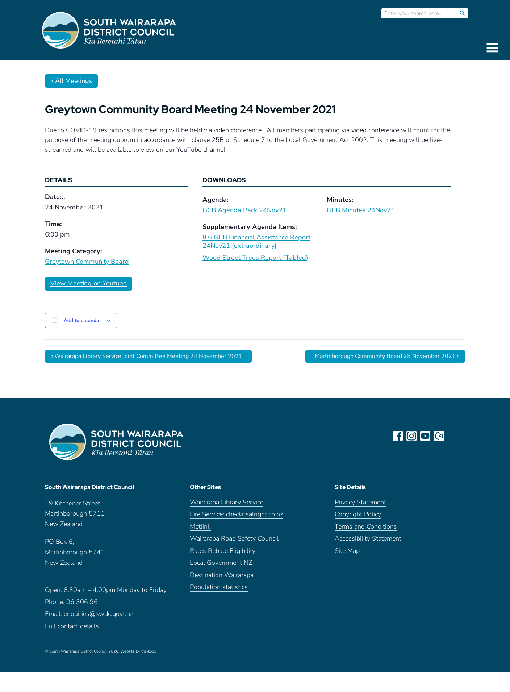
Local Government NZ (221, 563)
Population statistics (219, 587)
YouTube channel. (201, 149)
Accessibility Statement (368, 538)
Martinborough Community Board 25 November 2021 (387, 356)
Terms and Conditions (366, 526)
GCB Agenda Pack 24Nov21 (244, 210)
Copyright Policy (358, 514)
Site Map (347, 551)
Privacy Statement (360, 502)
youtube (425, 436)
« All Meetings (71, 80)
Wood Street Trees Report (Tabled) (255, 257)
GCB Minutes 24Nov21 (361, 210)
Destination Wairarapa (222, 575)
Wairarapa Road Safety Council (234, 538)
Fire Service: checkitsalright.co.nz (236, 514)
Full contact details (72, 626)
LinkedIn (453, 436)
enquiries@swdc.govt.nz (98, 614)
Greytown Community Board (87, 261)
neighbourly (439, 436)
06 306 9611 (86, 602)
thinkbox (148, 651)
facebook (398, 436)
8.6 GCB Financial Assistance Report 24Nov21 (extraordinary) (256, 241)
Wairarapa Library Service (226, 502)
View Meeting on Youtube (88, 283)
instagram (411, 436)
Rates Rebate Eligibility (222, 551)
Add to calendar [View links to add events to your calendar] (82, 320)
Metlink (200, 526)
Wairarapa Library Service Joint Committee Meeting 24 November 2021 (146, 356)
